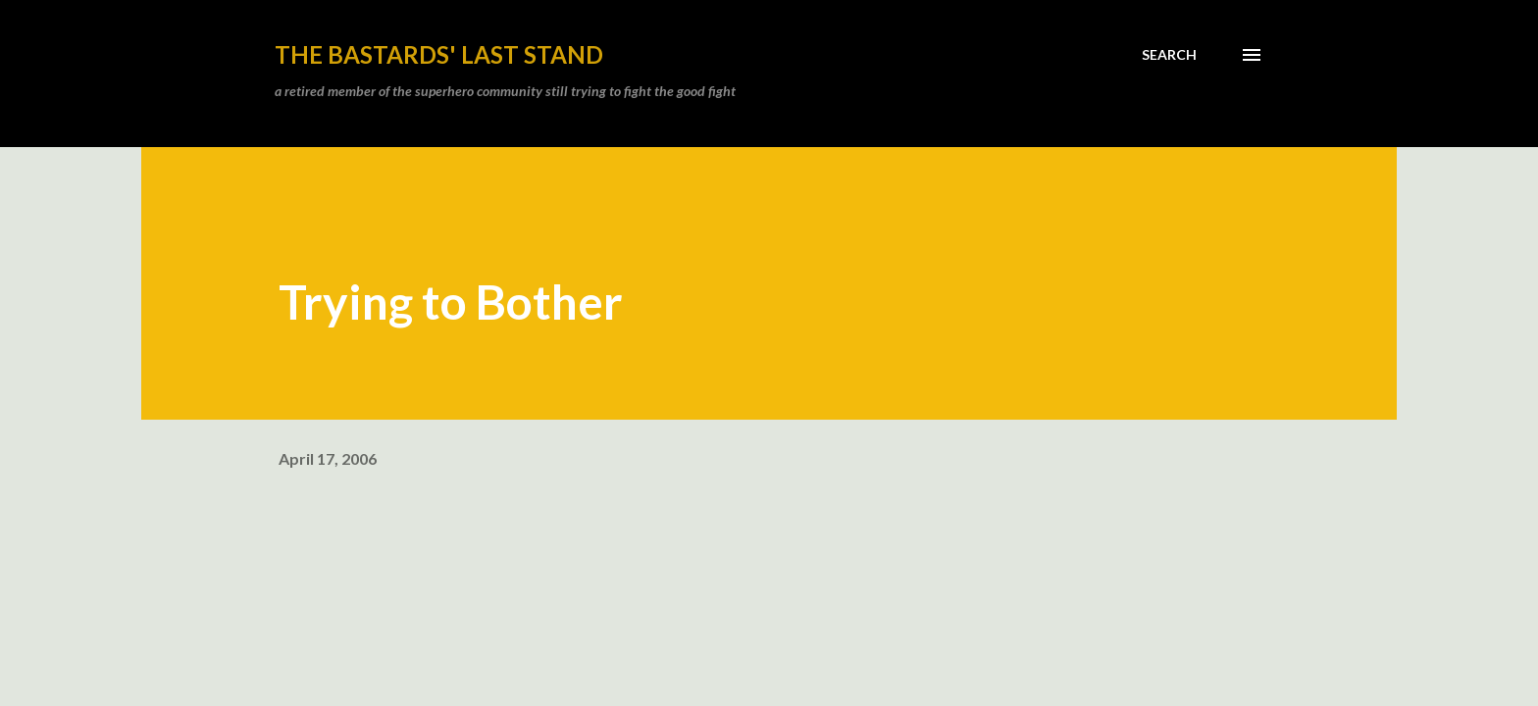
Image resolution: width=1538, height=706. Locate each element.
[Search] (1169, 55)
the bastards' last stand (439, 54)
